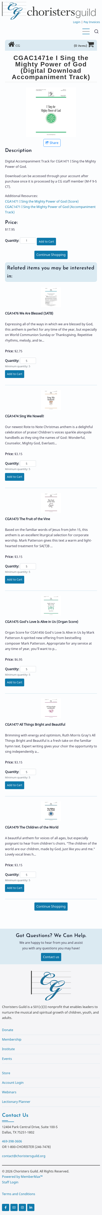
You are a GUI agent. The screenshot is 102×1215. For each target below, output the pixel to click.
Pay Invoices (92, 22)
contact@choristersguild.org (23, 1156)
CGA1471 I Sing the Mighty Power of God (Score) (42, 201)
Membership (11, 1039)
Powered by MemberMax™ (22, 1176)
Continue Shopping (51, 255)
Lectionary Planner (16, 1101)
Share (52, 143)
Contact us (51, 957)
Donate (7, 1030)
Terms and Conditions (18, 1194)
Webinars (9, 1092)
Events (7, 1059)
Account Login (13, 1082)
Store (6, 1073)
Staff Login (10, 1182)
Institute (8, 1049)
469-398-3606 (12, 1141)
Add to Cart (46, 241)
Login (76, 22)
